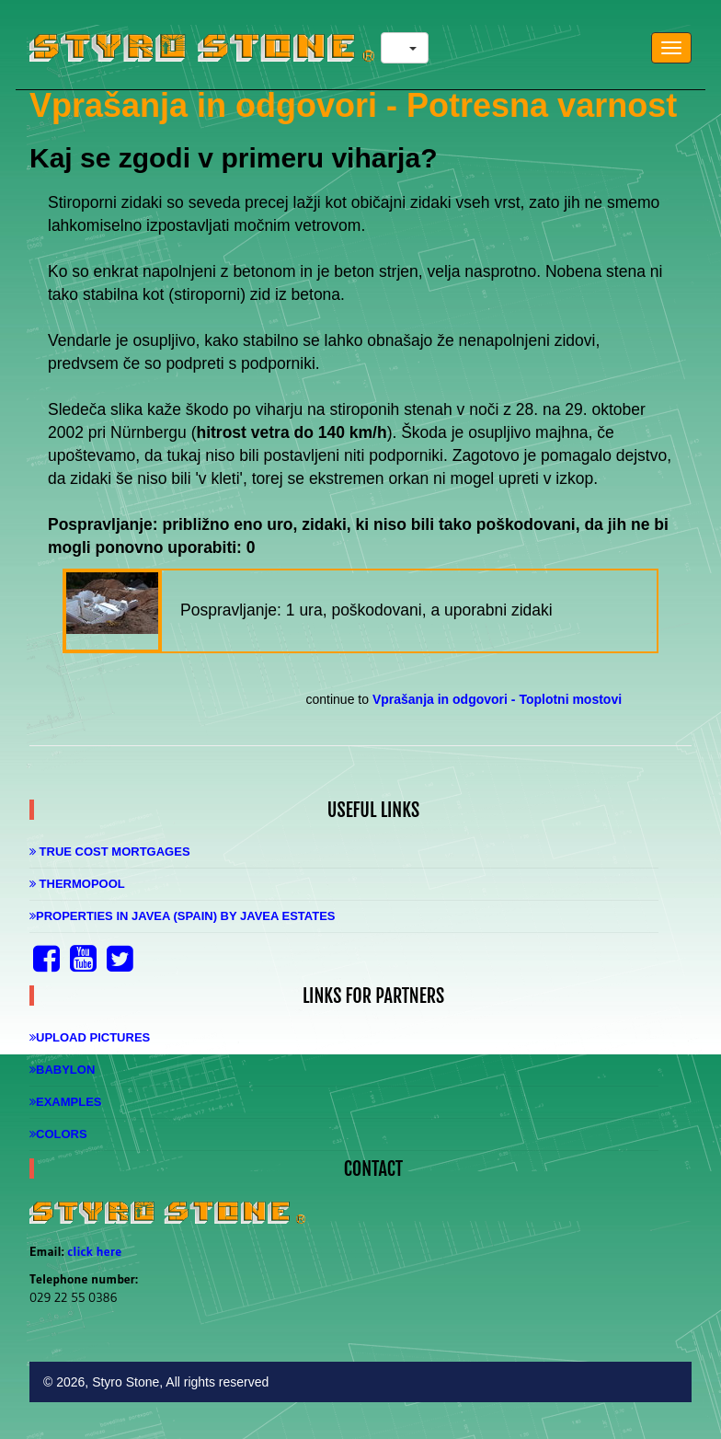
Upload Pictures (89, 1037)
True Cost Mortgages (109, 851)
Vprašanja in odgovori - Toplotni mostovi (497, 699)
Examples (65, 1102)
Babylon (62, 1069)
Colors (58, 1134)
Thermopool (77, 884)
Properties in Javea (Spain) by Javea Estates (182, 916)
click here (94, 1251)
